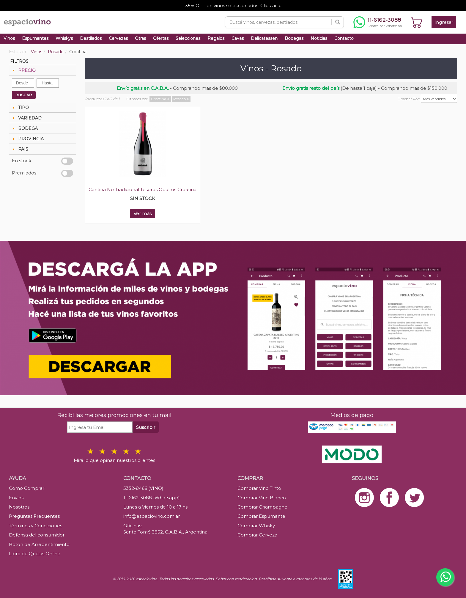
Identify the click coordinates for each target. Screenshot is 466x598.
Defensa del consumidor (36, 535)
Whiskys (64, 38)
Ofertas (161, 38)
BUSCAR (23, 95)
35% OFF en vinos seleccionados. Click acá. (233, 5)
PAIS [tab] (19, 149)
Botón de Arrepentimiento (39, 544)
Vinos (9, 38)
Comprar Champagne (262, 507)
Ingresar (443, 22)
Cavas (238, 38)
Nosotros (19, 507)
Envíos (16, 498)
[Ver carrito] (417, 22)
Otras (140, 38)
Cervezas (118, 38)
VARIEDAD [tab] (26, 118)
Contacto (344, 38)
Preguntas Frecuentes (34, 516)
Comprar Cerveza (257, 535)
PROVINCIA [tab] (27, 138)
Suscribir (145, 427)
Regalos (215, 38)
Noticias (319, 38)
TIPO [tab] (20, 107)
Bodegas (294, 38)
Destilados (91, 38)
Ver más (142, 213)
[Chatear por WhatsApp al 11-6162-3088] (377, 22)
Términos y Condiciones (35, 525)
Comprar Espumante (261, 516)
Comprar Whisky (256, 525)
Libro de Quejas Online (34, 553)
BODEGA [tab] (24, 128)
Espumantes (35, 38)
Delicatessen (264, 38)
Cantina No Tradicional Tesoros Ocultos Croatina (142, 189)
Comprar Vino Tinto (259, 488)
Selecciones (188, 38)
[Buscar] (338, 22)
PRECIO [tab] (23, 70)
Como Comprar (26, 488)
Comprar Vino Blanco (261, 498)
